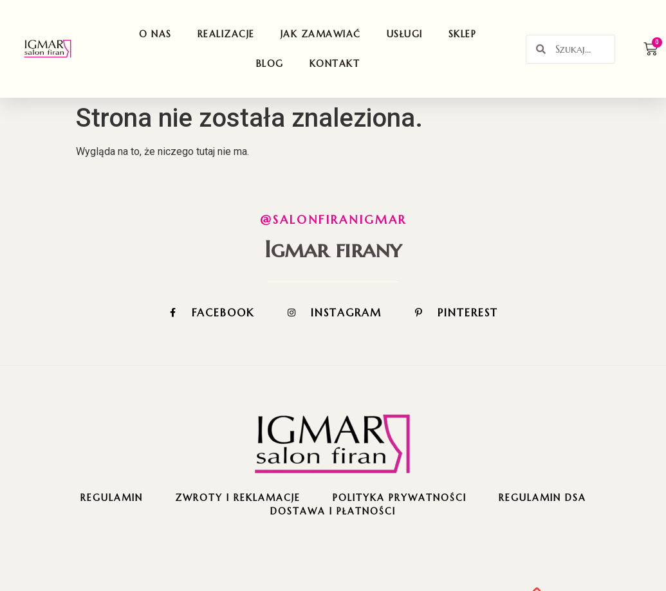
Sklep (463, 34)
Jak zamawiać (321, 34)
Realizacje (226, 34)
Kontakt (335, 63)
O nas (155, 34)
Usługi (405, 34)
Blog (270, 63)
